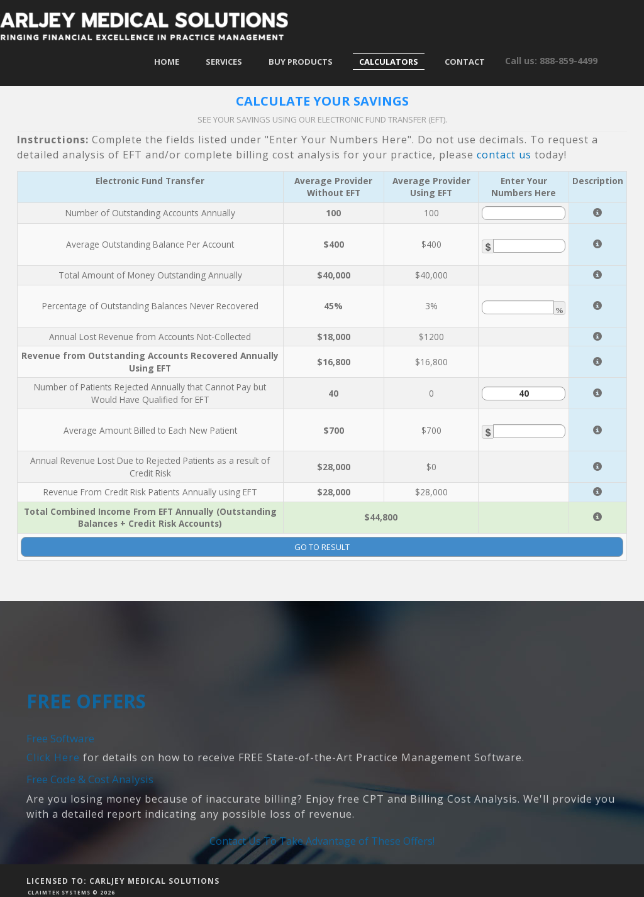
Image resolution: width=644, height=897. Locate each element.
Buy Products (301, 61)
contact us (504, 155)
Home (166, 61)
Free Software (60, 788)
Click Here (53, 808)
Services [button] (224, 61)
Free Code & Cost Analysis (89, 830)
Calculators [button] (388, 61)
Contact (465, 61)
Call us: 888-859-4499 (551, 61)
